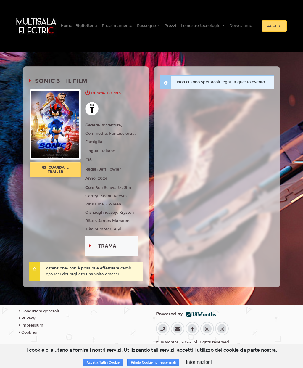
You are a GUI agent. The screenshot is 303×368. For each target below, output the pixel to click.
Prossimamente (117, 25)
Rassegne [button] (147, 25)
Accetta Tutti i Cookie (103, 362)
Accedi (274, 26)
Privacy (27, 318)
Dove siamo (240, 25)
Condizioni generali (39, 311)
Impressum (31, 325)
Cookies (28, 332)
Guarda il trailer (55, 169)
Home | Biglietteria (79, 25)
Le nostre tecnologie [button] (201, 25)
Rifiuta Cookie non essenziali (153, 362)
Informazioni (199, 362)
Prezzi (170, 25)
